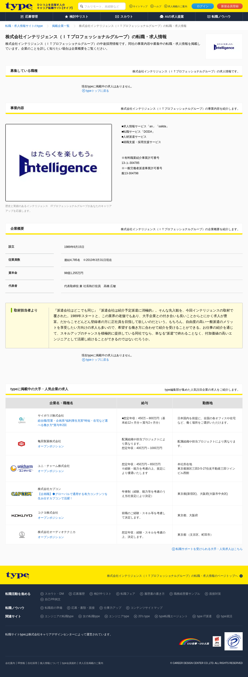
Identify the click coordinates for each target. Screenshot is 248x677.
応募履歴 (79, 593)
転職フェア (128, 593)
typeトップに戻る (97, 90)
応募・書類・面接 (83, 607)
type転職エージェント (173, 616)
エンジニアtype (119, 616)
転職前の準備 (53, 607)
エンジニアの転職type (59, 616)
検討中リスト (102, 593)
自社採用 (32, 663)
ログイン (203, 6)
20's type (144, 616)
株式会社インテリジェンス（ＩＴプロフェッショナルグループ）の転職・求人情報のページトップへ (172, 576)
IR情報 (21, 663)
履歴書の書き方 (154, 593)
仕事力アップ (112, 607)
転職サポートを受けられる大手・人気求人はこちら (209, 549)
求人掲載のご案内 (177, 6)
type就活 (226, 616)
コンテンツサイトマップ (147, 607)
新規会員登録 (230, 6)
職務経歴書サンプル (187, 593)
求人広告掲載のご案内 (91, 663)
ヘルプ (157, 6)
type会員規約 (69, 663)
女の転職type (91, 616)
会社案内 (10, 663)
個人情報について (49, 663)
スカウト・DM (54, 593)
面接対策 (215, 593)
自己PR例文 (53, 599)
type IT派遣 (204, 616)
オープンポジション (51, 446)
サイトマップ (140, 6)
